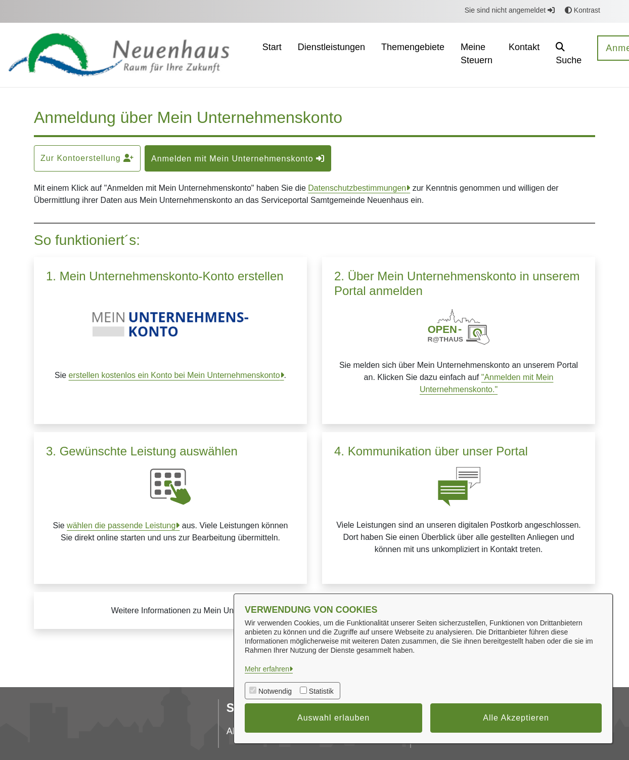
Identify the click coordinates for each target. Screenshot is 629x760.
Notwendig (275, 691)
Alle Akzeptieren (516, 717)
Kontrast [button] (582, 10)
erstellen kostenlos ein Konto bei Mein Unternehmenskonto (174, 375)
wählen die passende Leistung (121, 525)
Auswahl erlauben (333, 717)
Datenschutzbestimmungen (357, 188)
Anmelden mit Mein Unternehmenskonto (238, 158)
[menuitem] (272, 55)
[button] (569, 55)
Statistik (321, 691)
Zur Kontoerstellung (87, 158)
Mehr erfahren (267, 669)
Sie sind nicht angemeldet (510, 10)
